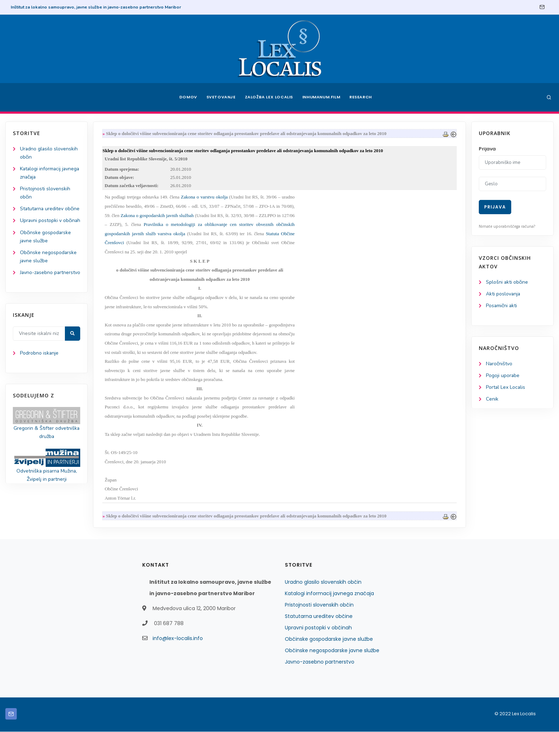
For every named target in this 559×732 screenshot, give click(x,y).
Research (362, 97)
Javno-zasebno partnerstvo (319, 662)
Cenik (492, 399)
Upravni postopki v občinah (318, 628)
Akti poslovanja (503, 293)
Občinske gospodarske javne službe (329, 639)
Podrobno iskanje (39, 378)
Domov (187, 97)
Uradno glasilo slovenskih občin (323, 582)
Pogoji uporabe (503, 375)
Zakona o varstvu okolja (204, 197)
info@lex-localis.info (178, 638)
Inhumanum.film (321, 97)
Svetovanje (220, 97)
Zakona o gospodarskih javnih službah (157, 215)
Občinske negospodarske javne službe (332, 650)
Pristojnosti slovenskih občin (319, 605)
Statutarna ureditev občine (319, 616)
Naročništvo (499, 364)
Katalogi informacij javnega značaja (329, 593)
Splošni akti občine (507, 282)
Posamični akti (502, 305)
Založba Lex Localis (269, 97)
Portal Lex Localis (506, 387)
